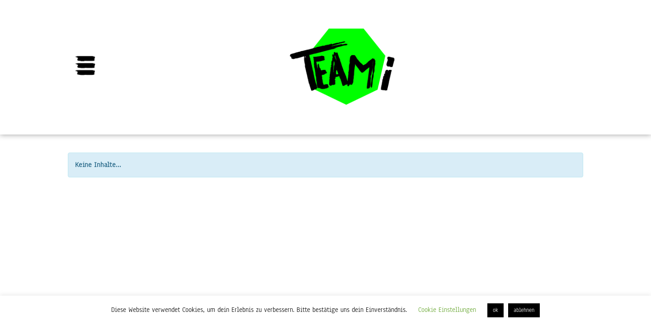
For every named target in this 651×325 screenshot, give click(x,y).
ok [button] (495, 310)
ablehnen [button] (524, 310)
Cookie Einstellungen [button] (447, 310)
